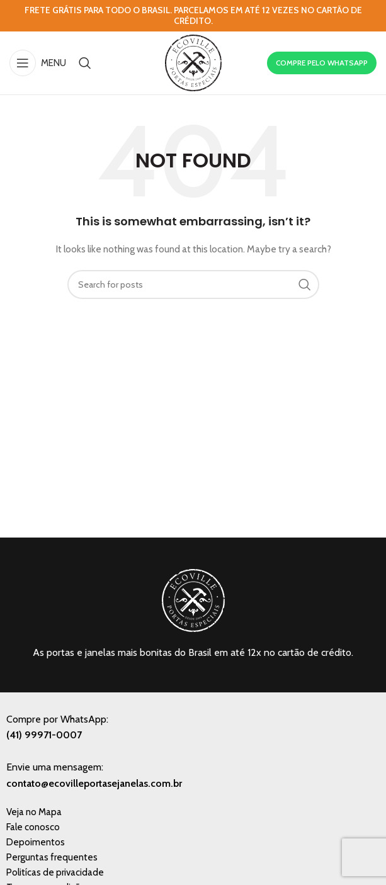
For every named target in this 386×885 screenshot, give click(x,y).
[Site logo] (193, 61)
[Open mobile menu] (37, 63)
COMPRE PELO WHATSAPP (322, 62)
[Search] (85, 63)
